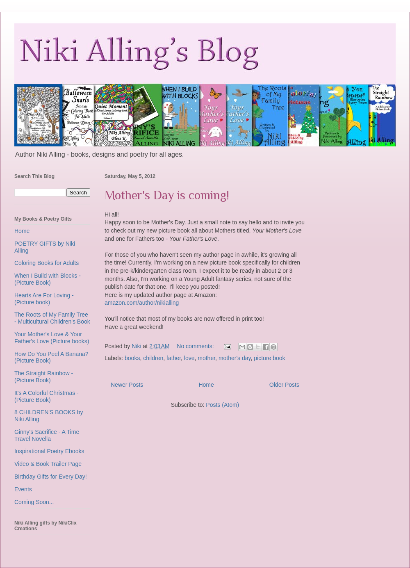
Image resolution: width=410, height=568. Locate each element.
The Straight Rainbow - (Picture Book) (43, 376)
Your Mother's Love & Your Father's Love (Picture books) (51, 337)
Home (206, 384)
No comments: (196, 346)
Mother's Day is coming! (167, 195)
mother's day (235, 358)
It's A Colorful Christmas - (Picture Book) (46, 396)
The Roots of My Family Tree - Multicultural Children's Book (52, 318)
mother (206, 358)
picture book (269, 358)
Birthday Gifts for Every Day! (50, 476)
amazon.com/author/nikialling (142, 302)
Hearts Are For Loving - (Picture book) (44, 299)
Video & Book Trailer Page (48, 464)
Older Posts (284, 384)
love (189, 358)
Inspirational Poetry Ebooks (49, 451)
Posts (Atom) (222, 404)
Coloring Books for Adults (46, 263)
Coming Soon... (34, 502)
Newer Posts (127, 384)
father (173, 358)
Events (23, 489)
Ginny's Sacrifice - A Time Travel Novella (46, 435)
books (132, 358)
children (153, 358)
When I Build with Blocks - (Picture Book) (47, 279)
